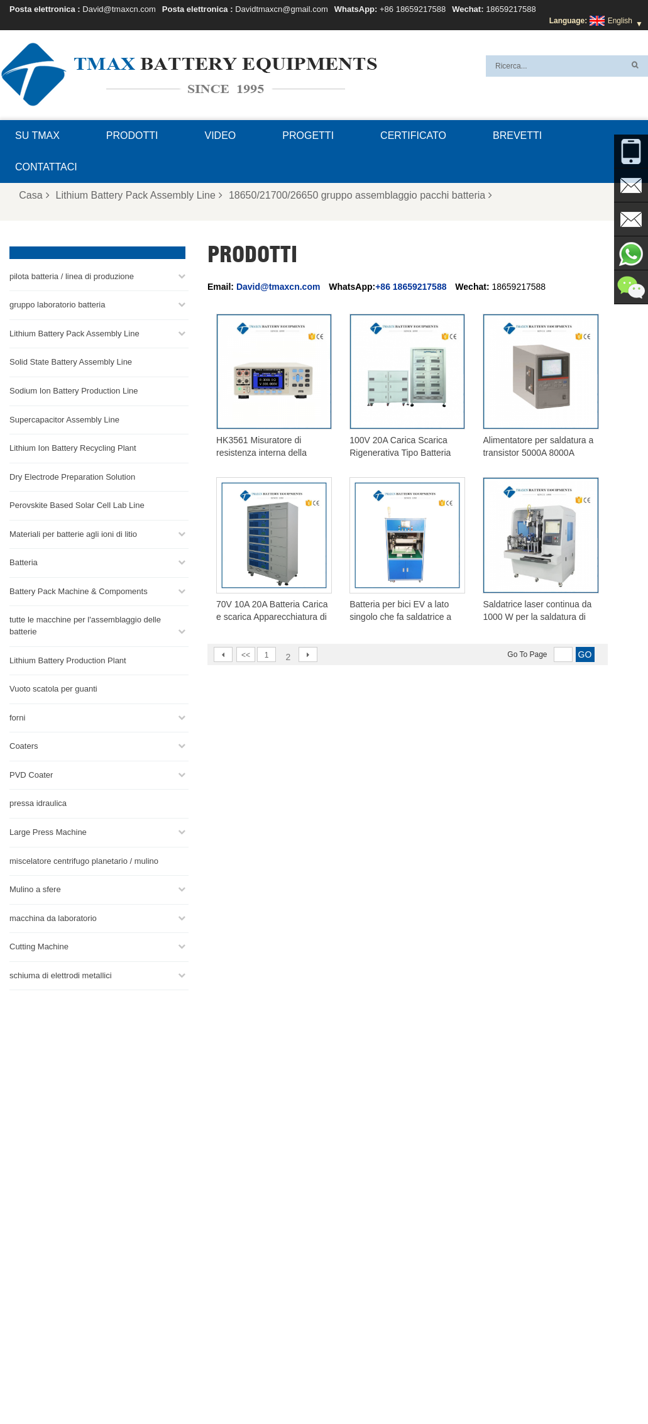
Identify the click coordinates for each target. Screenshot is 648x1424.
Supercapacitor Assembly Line (64, 418)
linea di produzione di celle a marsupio (375, 1233)
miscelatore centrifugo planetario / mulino (83, 859)
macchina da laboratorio (53, 917)
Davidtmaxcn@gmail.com (281, 9)
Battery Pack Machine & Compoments (78, 590)
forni (17, 716)
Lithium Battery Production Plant (67, 659)
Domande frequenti (408, 1384)
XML (302, 1384)
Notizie (199, 1384)
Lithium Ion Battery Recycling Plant (72, 446)
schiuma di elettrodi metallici (60, 974)
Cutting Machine (39, 945)
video (220, 135)
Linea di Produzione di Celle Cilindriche (376, 1309)
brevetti (517, 135)
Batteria (23, 561)
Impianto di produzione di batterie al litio (377, 1354)
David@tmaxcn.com (119, 9)
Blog (518, 1384)
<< (245, 655)
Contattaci (46, 167)
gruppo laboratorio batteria (57, 303)
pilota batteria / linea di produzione (71, 275)
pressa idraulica (38, 802)
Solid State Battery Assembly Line (70, 360)
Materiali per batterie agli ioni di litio (73, 533)
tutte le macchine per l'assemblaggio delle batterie (85, 624)
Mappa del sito (253, 1384)
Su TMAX (37, 135)
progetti (308, 135)
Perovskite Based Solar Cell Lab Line (77, 504)
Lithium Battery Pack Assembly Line (139, 195)
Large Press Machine (48, 831)
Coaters (23, 744)
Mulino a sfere (35, 888)
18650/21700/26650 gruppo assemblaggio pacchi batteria (360, 195)
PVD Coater (31, 773)
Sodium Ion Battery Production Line (73, 389)
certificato (413, 135)
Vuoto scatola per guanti (53, 687)
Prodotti (132, 135)
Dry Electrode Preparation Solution (72, 475)
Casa (34, 195)
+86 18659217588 (413, 9)
